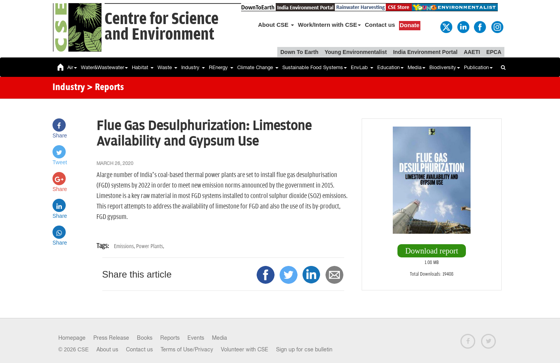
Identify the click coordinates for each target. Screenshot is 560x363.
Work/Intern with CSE (329, 24)
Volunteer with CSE (244, 349)
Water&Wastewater (104, 67)
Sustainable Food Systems (314, 67)
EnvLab (362, 67)
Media (416, 67)
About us (107, 349)
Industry (193, 67)
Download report (431, 251)
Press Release (111, 338)
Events (195, 338)
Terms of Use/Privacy (187, 349)
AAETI (472, 52)
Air (72, 67)
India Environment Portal (425, 52)
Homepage (72, 338)
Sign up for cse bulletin (304, 349)
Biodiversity (444, 67)
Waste (167, 67)
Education (390, 67)
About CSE (276, 24)
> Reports (105, 87)
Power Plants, (150, 246)
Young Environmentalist (356, 52)
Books (144, 338)
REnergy (221, 67)
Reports (170, 338)
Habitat (143, 67)
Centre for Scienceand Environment (162, 27)
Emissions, (125, 246)
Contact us (380, 24)
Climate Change (257, 67)
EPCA (493, 52)
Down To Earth (299, 52)
